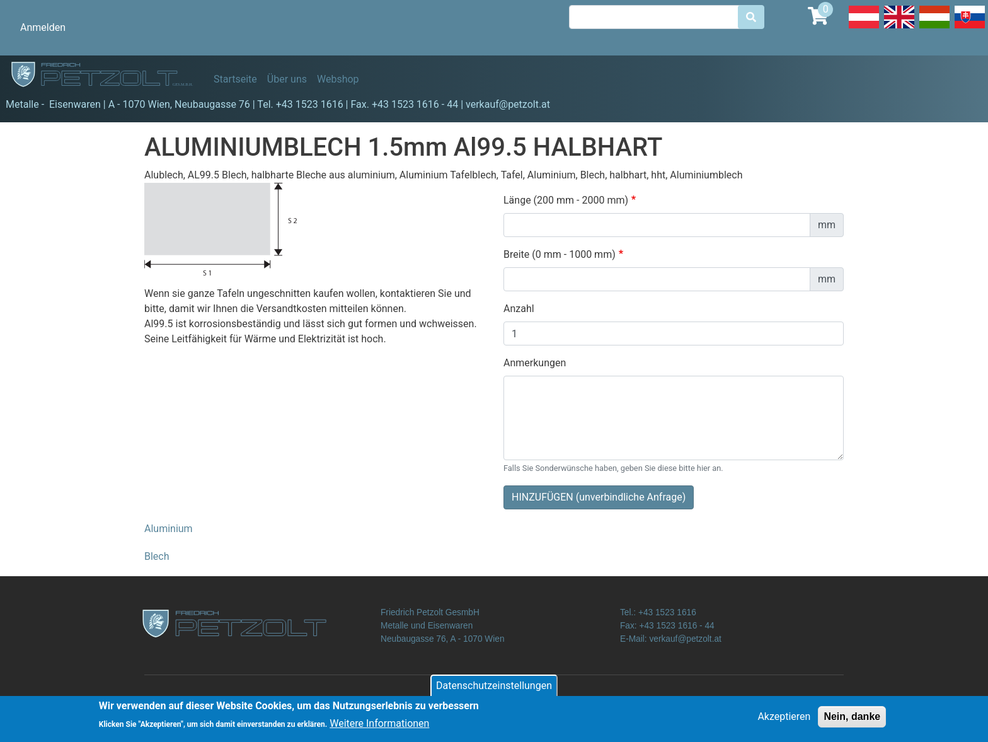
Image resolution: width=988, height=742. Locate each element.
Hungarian (934, 27)
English (899, 27)
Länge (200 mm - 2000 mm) (565, 200)
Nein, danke (852, 721)
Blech (156, 556)
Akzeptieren (783, 721)
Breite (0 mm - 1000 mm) (559, 254)
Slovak (970, 27)
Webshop (338, 79)
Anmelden (43, 27)
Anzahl (518, 309)
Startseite (235, 79)
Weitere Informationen (379, 728)
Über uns (287, 79)
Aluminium (168, 529)
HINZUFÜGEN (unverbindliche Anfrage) (599, 497)
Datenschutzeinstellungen (494, 690)
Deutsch (864, 27)
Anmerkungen (534, 363)
